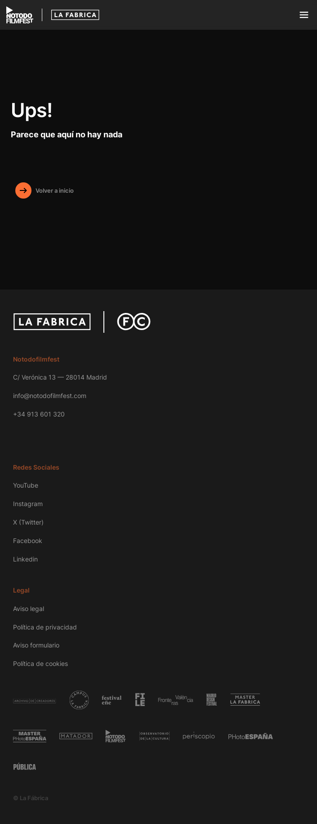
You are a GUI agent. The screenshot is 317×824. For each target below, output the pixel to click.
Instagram (28, 503)
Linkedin (25, 559)
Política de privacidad (45, 627)
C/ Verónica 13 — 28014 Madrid (60, 377)
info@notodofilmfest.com (49, 395)
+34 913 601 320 (39, 414)
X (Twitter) (28, 522)
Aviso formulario (36, 645)
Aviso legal (28, 608)
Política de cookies (40, 663)
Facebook (27, 540)
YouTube (25, 485)
